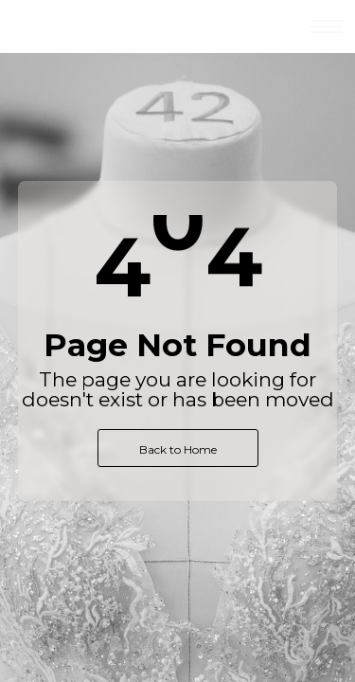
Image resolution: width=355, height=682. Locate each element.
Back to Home (178, 449)
